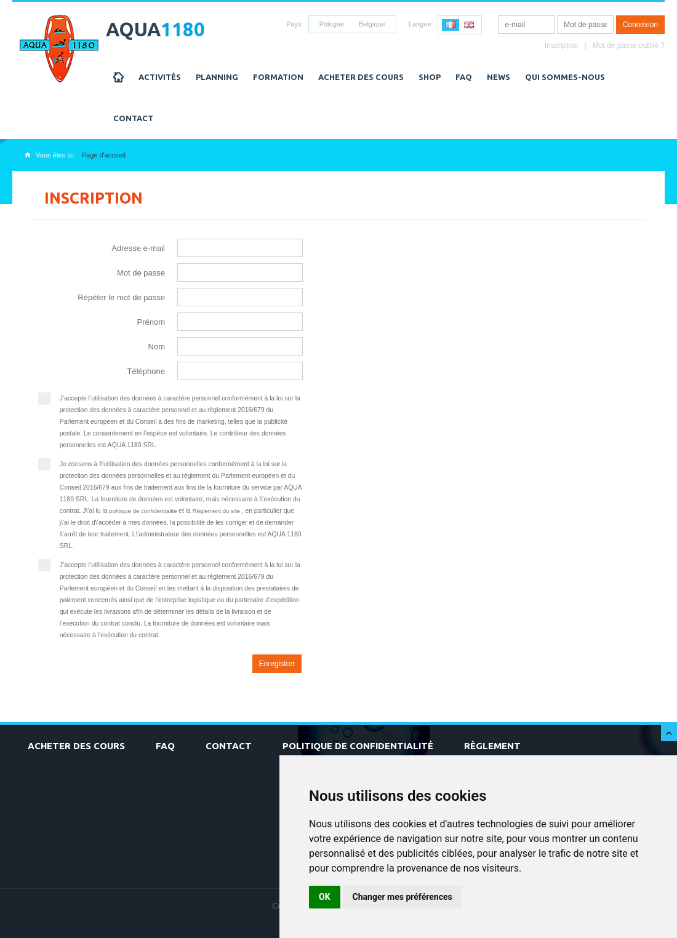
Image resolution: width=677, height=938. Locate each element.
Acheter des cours (361, 77)
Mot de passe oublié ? (629, 45)
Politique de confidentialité (357, 746)
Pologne (331, 24)
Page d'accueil (104, 155)
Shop (430, 77)
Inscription (562, 45)
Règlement (492, 746)
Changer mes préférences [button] (402, 897)
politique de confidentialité (143, 510)
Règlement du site (217, 510)
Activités (159, 77)
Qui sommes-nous (565, 77)
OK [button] (324, 897)
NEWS (498, 77)
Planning (217, 77)
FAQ (463, 77)
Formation (278, 77)
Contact (133, 118)
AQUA (155, 29)
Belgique (372, 24)
